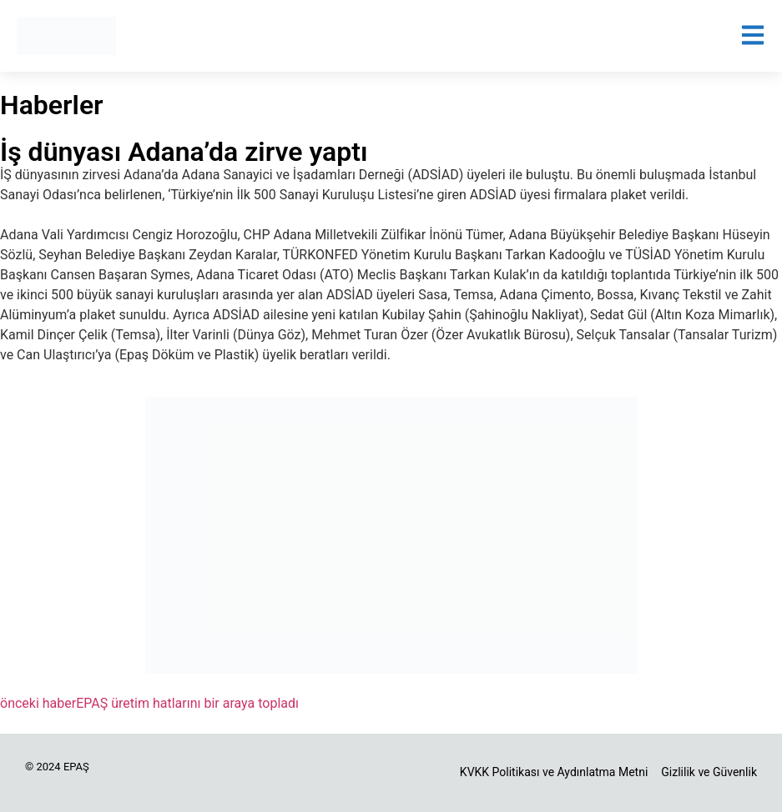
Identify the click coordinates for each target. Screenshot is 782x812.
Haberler (51, 105)
